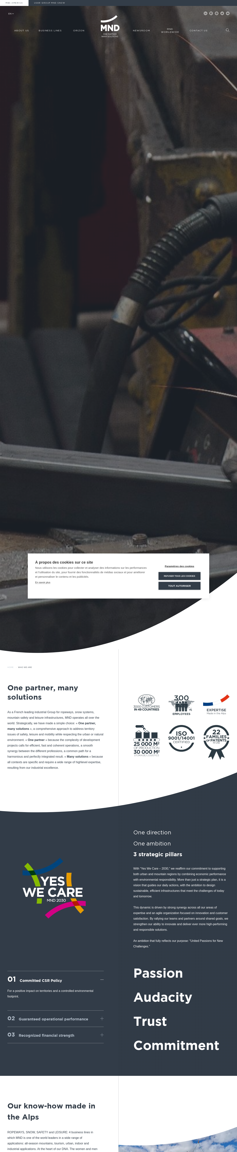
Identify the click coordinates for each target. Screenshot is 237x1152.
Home (10, 667)
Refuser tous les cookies (179, 576)
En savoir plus (42, 582)
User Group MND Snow (49, 3)
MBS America (14, 3)
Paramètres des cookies (179, 566)
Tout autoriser (179, 586)
